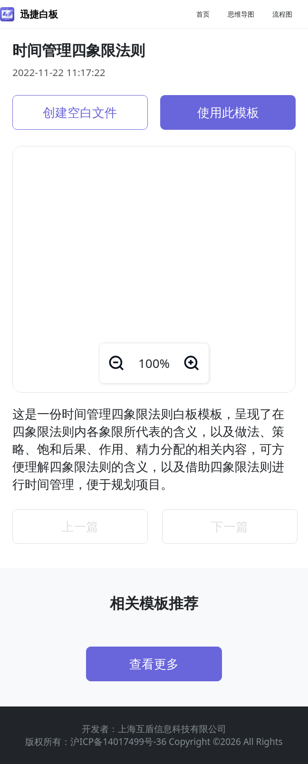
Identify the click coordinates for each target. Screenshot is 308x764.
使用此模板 (228, 112)
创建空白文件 (80, 112)
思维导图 (241, 14)
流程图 (282, 14)
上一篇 (79, 526)
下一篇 (229, 526)
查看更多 (154, 663)
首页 (203, 14)
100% (154, 363)
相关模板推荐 (154, 603)
